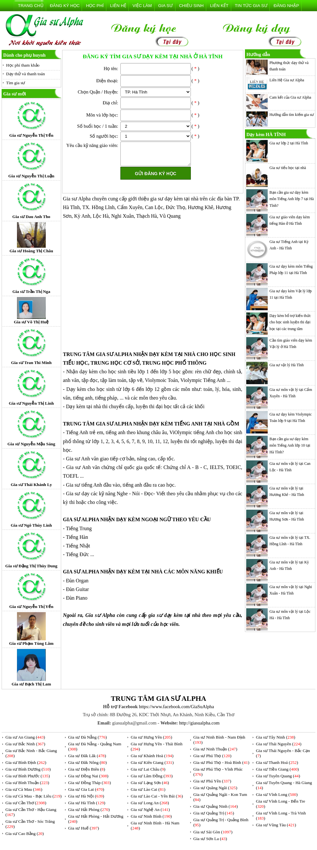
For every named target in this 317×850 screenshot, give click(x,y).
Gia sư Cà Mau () (23, 789)
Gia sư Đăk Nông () (87, 762)
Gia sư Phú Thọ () (212, 755)
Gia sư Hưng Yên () (151, 737)
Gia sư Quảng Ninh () (215, 806)
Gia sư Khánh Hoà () (152, 755)
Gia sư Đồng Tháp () (89, 782)
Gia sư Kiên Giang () (152, 762)
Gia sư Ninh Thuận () (215, 749)
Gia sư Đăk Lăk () (87, 755)
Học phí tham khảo (22, 65)
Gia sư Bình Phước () (27, 775)
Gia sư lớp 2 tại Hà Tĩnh (289, 143)
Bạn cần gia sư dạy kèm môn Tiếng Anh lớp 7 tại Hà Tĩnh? (292, 199)
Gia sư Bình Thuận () (27, 782)
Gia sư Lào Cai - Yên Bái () (157, 796)
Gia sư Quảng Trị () (213, 813)
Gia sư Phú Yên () (212, 781)
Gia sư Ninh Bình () (151, 816)
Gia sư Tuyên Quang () (278, 775)
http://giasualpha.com (199, 722)
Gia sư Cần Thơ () (25, 802)
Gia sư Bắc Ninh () (25, 743)
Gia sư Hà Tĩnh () (86, 802)
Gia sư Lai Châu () (148, 769)
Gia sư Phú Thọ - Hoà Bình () (221, 762)
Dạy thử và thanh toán (25, 73)
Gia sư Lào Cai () (148, 789)
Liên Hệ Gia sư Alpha (287, 80)
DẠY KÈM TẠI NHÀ (172, 354)
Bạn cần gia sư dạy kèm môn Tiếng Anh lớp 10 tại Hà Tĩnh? (290, 445)
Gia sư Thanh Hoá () (277, 762)
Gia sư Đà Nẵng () (87, 737)
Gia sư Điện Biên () (86, 769)
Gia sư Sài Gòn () (212, 832)
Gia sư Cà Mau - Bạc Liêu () (33, 796)
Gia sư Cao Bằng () (24, 833)
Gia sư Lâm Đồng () (152, 775)
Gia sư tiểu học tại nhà (288, 168)
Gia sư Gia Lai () (86, 789)
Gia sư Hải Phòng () (89, 809)
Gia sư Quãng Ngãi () (215, 787)
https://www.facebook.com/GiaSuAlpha (176, 706)
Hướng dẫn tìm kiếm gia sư (292, 114)
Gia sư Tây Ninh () (275, 737)
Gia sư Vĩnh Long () (276, 794)
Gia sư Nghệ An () (150, 809)
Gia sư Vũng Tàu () (276, 824)
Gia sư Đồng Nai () (88, 775)
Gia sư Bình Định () (25, 762)
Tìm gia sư (15, 82)
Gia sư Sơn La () (210, 838)
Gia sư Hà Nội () (86, 796)
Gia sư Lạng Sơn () (150, 782)
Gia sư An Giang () (25, 737)
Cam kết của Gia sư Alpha (290, 97)
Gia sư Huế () (83, 828)
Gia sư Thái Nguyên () (278, 743)
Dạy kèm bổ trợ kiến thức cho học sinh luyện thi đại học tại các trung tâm (290, 322)
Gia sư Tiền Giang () (277, 769)
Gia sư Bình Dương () (28, 769)
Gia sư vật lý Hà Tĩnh (287, 365)
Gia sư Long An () (150, 802)
